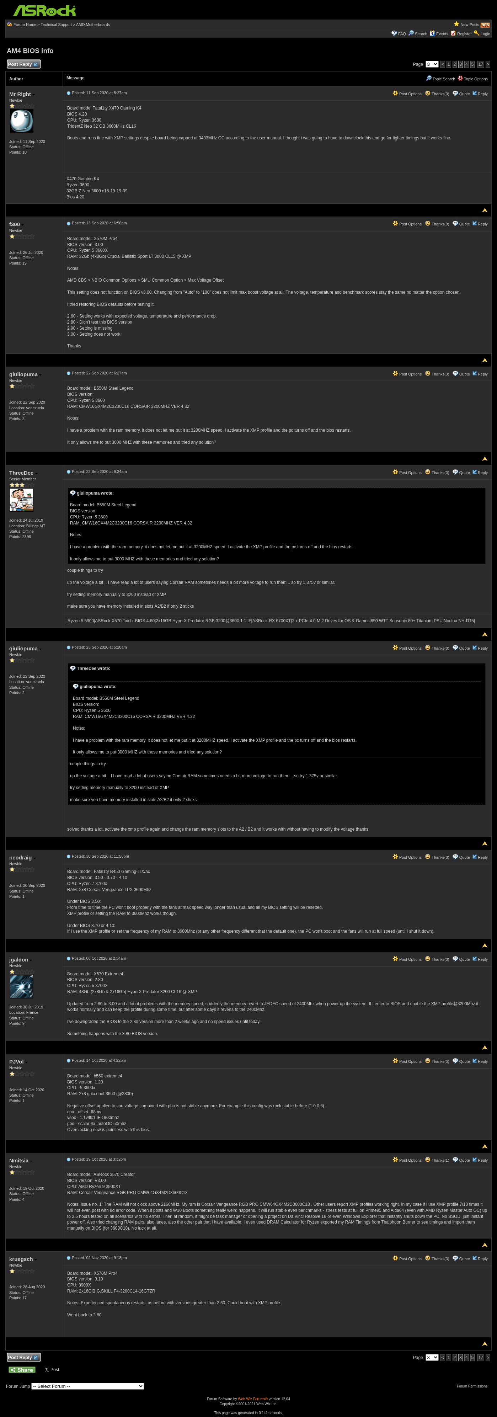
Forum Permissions (474, 1386)
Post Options (407, 94)
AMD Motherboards (93, 24)
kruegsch (23, 1259)
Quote (464, 94)
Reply (483, 94)
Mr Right (22, 94)
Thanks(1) (437, 1160)
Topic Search (440, 79)
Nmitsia (20, 1160)
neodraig (22, 857)
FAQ (402, 34)
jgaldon (20, 960)
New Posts (469, 24)
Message (75, 77)
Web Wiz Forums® (253, 1399)
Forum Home (25, 24)
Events (438, 34)
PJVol (18, 1062)
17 (481, 64)
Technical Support (56, 24)
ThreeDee (23, 473)
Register (464, 34)
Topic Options (473, 79)
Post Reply (23, 65)
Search (421, 34)
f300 (16, 224)
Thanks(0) (437, 94)
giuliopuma (25, 374)
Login (485, 34)
